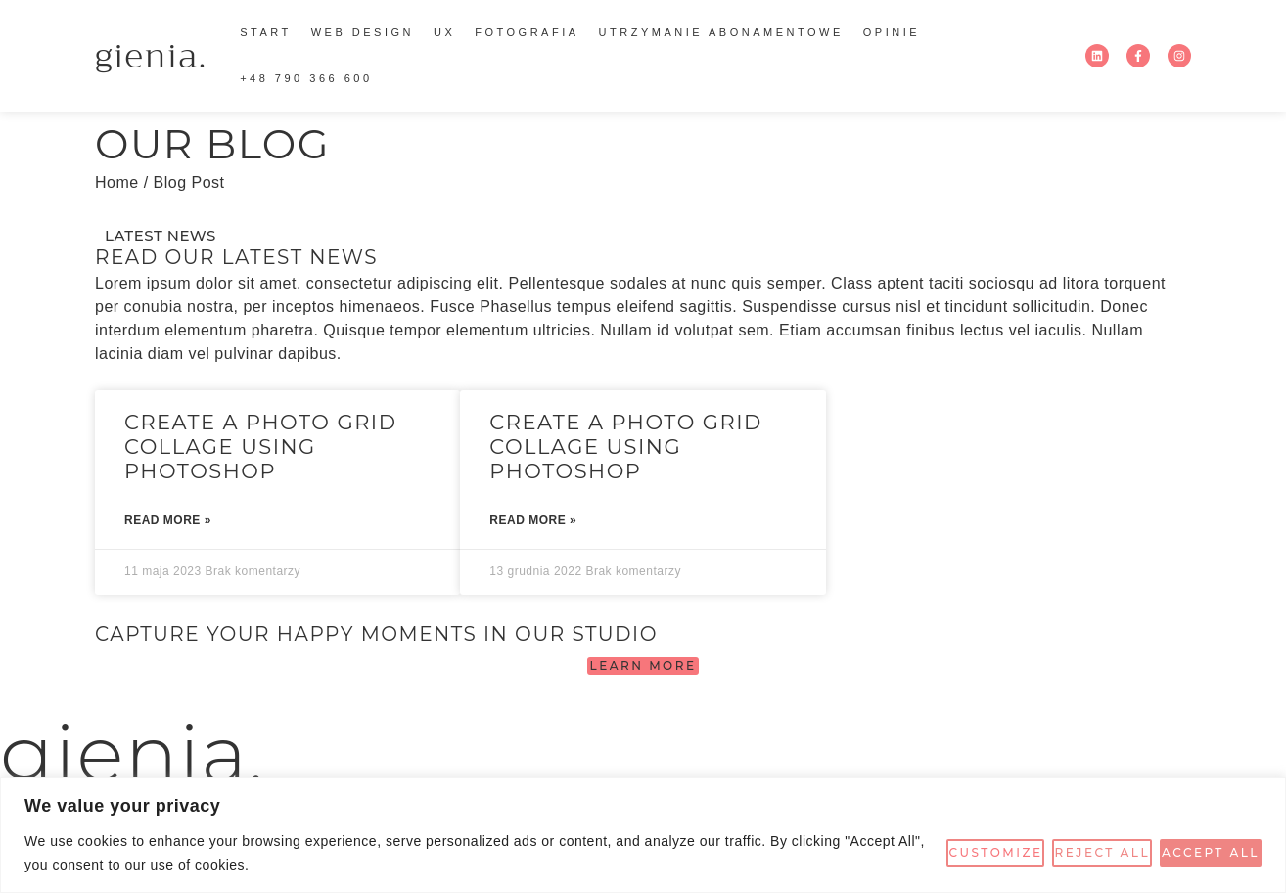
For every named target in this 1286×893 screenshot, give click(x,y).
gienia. (151, 56)
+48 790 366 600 (306, 78)
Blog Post (189, 182)
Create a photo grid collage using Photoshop (260, 446)
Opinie (891, 32)
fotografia (526, 32)
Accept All (1211, 852)
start (266, 32)
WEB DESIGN (362, 32)
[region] (643, 835)
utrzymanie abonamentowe (721, 32)
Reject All (1102, 852)
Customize (995, 852)
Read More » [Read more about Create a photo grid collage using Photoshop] (167, 520)
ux (444, 32)
